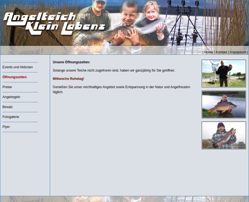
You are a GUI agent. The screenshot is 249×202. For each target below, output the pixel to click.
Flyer (6, 127)
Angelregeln (11, 97)
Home (208, 52)
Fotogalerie (10, 117)
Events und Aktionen (17, 67)
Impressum (238, 52)
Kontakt (221, 52)
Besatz (7, 107)
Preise (7, 87)
